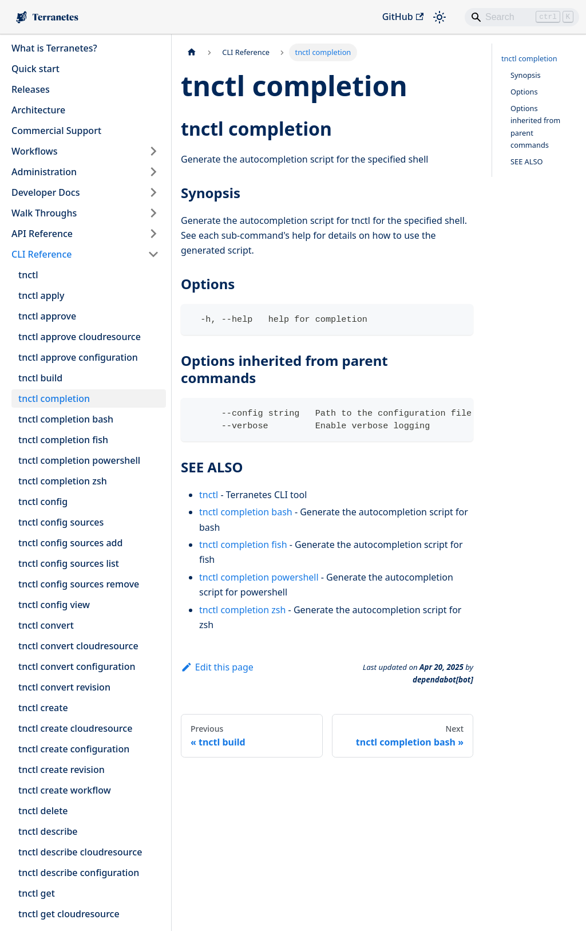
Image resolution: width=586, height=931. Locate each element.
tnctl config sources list (68, 563)
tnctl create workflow (64, 790)
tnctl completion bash (65, 419)
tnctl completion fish (63, 439)
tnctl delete (43, 810)
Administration (44, 171)
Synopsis (525, 75)
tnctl (28, 275)
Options (524, 91)
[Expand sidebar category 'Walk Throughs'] (153, 213)
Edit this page (217, 667)
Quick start (35, 68)
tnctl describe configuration (78, 872)
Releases (30, 89)
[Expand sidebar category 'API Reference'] (153, 233)
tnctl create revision (61, 769)
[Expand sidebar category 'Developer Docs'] (153, 192)
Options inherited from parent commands (535, 126)
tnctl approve (47, 316)
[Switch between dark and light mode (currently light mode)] (439, 17)
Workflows (34, 151)
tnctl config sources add (70, 542)
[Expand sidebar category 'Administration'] (153, 172)
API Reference (42, 233)
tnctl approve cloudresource (79, 336)
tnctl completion (54, 398)
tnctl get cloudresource (69, 914)
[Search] (522, 17)
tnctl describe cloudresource (80, 852)
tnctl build (40, 378)
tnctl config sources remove (78, 584)
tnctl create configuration (73, 749)
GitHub (402, 16)
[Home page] (192, 52)
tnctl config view (54, 604)
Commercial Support (56, 130)
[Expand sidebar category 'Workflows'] (153, 151)
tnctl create (43, 707)
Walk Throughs (44, 213)
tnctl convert (46, 625)
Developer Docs (45, 192)
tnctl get (36, 893)
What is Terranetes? (54, 48)
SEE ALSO (526, 161)
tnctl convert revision (64, 687)
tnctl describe (48, 831)
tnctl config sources (61, 522)
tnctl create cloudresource (75, 728)
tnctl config (43, 501)
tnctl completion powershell (79, 460)
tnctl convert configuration (76, 666)
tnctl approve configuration (78, 357)
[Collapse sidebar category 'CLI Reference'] (153, 254)
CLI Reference (41, 254)
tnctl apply (41, 295)
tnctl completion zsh (62, 481)
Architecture (38, 110)
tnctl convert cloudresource (78, 646)
